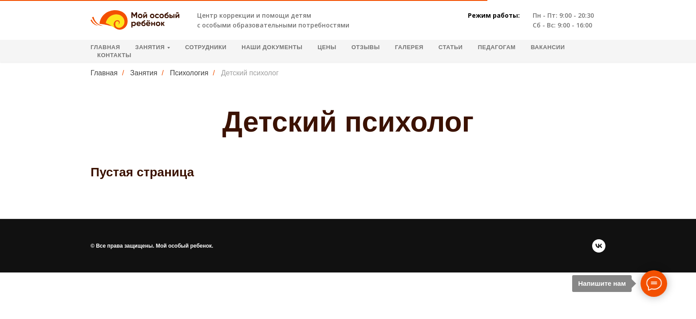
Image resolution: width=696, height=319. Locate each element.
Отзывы (366, 47)
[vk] (598, 246)
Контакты (114, 55)
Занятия (143, 73)
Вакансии (548, 47)
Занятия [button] (150, 47)
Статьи (451, 47)
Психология (189, 73)
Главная (105, 47)
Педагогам (496, 47)
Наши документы (271, 47)
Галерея (409, 47)
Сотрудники (205, 47)
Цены (326, 47)
